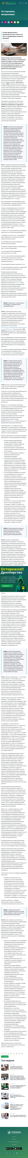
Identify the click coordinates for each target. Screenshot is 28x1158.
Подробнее (7, 586)
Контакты (14, 1144)
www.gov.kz (17, 282)
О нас (14, 1136)
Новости (14, 1139)
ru (20, 3)
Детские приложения (14, 1141)
